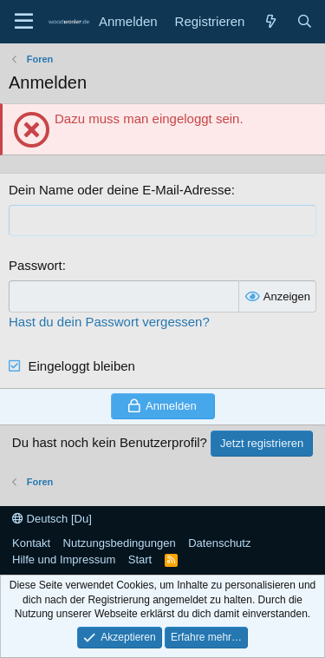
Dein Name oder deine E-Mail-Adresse (120, 189)
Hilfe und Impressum (63, 559)
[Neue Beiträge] (270, 21)
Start (140, 559)
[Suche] (305, 21)
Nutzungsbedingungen (119, 542)
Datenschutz (219, 542)
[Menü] (23, 21)
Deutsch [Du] (52, 518)
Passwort (35, 265)
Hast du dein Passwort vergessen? (109, 321)
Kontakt (31, 542)
